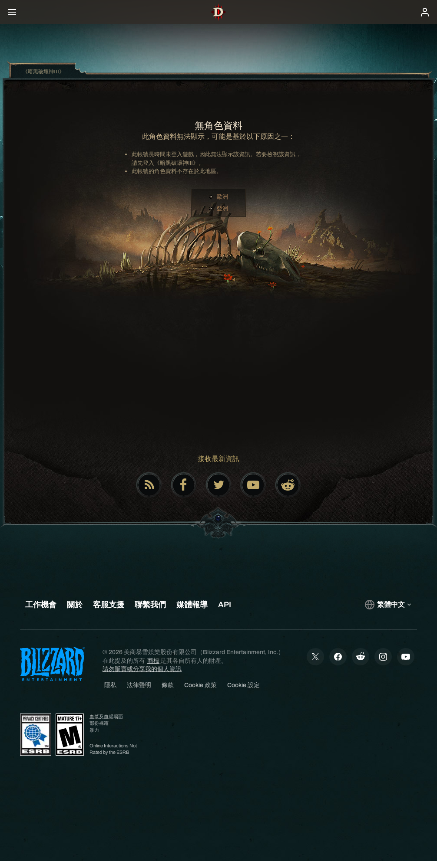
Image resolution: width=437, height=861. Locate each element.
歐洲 (222, 196)
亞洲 (222, 208)
